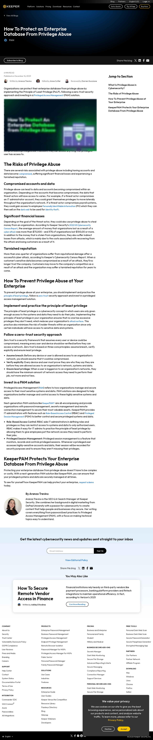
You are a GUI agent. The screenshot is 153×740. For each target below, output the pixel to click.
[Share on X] (135, 60)
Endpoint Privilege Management (54, 645)
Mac (128, 676)
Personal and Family (95, 637)
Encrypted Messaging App (137, 649)
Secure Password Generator (138, 641)
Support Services (94, 682)
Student (90, 641)
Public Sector (46, 660)
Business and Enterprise (97, 633)
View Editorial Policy (76, 563)
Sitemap (44, 718)
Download (57, 7)
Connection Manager (95, 678)
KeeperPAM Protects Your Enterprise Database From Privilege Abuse (128, 109)
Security (5, 637)
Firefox (129, 691)
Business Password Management (54, 637)
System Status (8, 682)
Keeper (11, 7)
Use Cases (45, 678)
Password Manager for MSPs (53, 653)
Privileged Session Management (21, 416)
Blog (112, 2)
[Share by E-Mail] (147, 60)
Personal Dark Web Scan (136, 633)
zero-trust (48, 295)
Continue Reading (77, 607)
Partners (121, 2)
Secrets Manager (94, 655)
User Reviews (7, 653)
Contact (5, 678)
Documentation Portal (11, 685)
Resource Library (48, 707)
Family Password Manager (52, 668)
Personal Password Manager (53, 664)
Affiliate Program (133, 666)
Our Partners (131, 659)
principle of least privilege (18, 295)
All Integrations (8, 719)
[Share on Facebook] (143, 60)
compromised (26, 173)
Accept (124, 729)
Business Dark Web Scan (136, 637)
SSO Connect (8, 707)
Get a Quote (116, 7)
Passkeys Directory (49, 710)
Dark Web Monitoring (96, 659)
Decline (108, 729)
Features (45, 685)
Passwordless (7, 715)
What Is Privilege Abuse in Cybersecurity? (122, 86)
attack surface (78, 321)
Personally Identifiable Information (62, 206)
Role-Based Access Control (60, 413)
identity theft (64, 209)
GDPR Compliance (10, 649)
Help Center (7, 674)
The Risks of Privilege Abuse (123, 93)
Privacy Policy (8, 693)
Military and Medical (95, 645)
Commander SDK (9, 703)
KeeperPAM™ (49, 403)
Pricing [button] (48, 7)
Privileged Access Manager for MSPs (56, 656)
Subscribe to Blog (15, 60)
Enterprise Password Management (55, 633)
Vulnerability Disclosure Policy (14, 645)
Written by (34, 608)
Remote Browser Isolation (52, 649)
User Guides (46, 699)
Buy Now (144, 7)
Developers (46, 726)
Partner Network (133, 662)
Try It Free (131, 7)
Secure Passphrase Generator (138, 645)
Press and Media (8, 656)
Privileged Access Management (51, 95)
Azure (4, 711)
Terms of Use (7, 689)
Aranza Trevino (39, 497)
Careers (5, 664)
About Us (6, 633)
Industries (45, 682)
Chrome (129, 687)
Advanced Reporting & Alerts (99, 666)
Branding (5, 660)
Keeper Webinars (48, 722)
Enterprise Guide (48, 695)
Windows (130, 680)
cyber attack (11, 231)
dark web (35, 209)
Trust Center (7, 641)
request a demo (88, 485)
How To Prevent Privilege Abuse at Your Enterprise (127, 100)
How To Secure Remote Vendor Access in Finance (35, 597)
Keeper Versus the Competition (54, 703)
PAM (9, 40)
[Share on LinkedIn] (139, 60)
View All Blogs (12, 15)
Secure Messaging (94, 670)
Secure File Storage (95, 662)
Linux (128, 684)
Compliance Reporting (96, 674)
